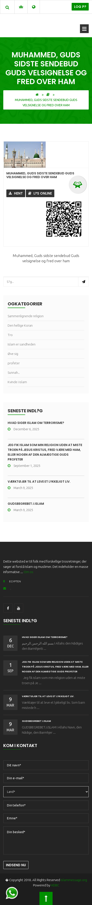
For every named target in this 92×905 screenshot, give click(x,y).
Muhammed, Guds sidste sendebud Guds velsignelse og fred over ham (40, 175)
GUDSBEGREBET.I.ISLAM (26, 503)
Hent (16, 193)
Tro (10, 335)
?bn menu (84, 28)
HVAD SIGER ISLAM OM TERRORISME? (36, 423)
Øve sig (13, 354)
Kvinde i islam (17, 382)
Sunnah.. (14, 372)
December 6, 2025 (23, 429)
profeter (14, 363)
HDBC (55, 885)
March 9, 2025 (20, 488)
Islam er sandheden (21, 344)
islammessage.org (74, 880)
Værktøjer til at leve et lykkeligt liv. (39, 481)
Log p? (80, 6)
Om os (28, 572)
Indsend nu (16, 865)
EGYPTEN (12, 581)
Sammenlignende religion (26, 316)
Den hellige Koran (20, 325)
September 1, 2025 (24, 466)
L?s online (40, 193)
